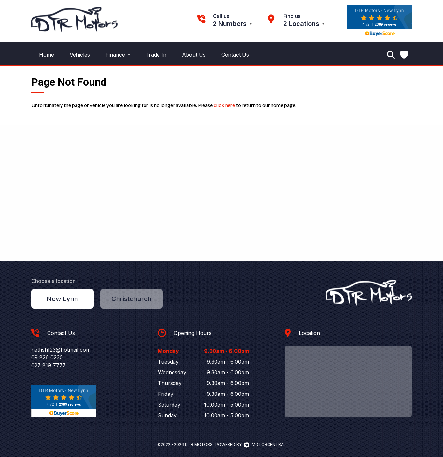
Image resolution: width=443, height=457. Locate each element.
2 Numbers (230, 24)
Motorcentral (265, 444)
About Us (194, 54)
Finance (117, 54)
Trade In (155, 54)
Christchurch (131, 299)
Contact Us (235, 54)
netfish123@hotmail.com (60, 349)
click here (224, 105)
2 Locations (301, 24)
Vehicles (80, 54)
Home (46, 54)
